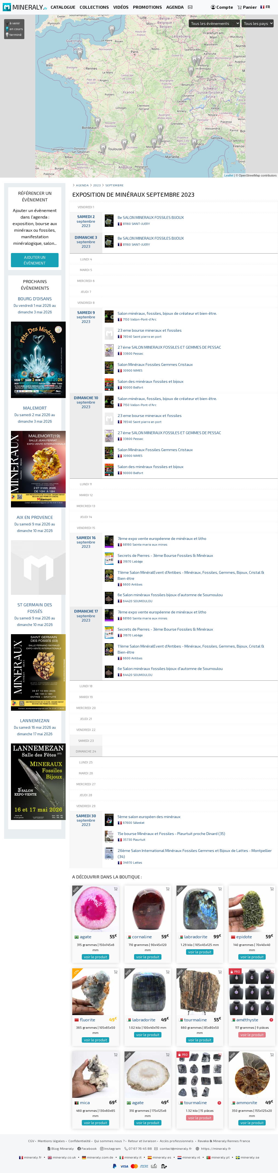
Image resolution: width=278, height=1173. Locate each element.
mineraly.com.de (98, 1157)
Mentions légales (51, 1141)
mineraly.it (130, 1157)
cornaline (139, 936)
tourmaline (193, 1019)
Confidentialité (79, 1141)
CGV (31, 1141)
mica (82, 1102)
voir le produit (95, 957)
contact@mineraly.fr (176, 1148)
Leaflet (228, 175)
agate (82, 936)
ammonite (244, 1102)
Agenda (82, 185)
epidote (241, 936)
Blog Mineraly (60, 1148)
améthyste (244, 1019)
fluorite (84, 1019)
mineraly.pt (218, 1157)
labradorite (193, 936)
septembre (114, 185)
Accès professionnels (177, 1141)
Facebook (87, 1148)
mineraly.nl (189, 1157)
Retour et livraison (142, 1141)
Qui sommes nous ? (109, 1141)
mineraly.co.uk (62, 1157)
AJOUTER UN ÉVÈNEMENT (35, 260)
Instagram (110, 1148)
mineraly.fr (30, 1157)
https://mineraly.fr (216, 1148)
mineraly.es (159, 1157)
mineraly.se (247, 1157)
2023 (97, 185)
